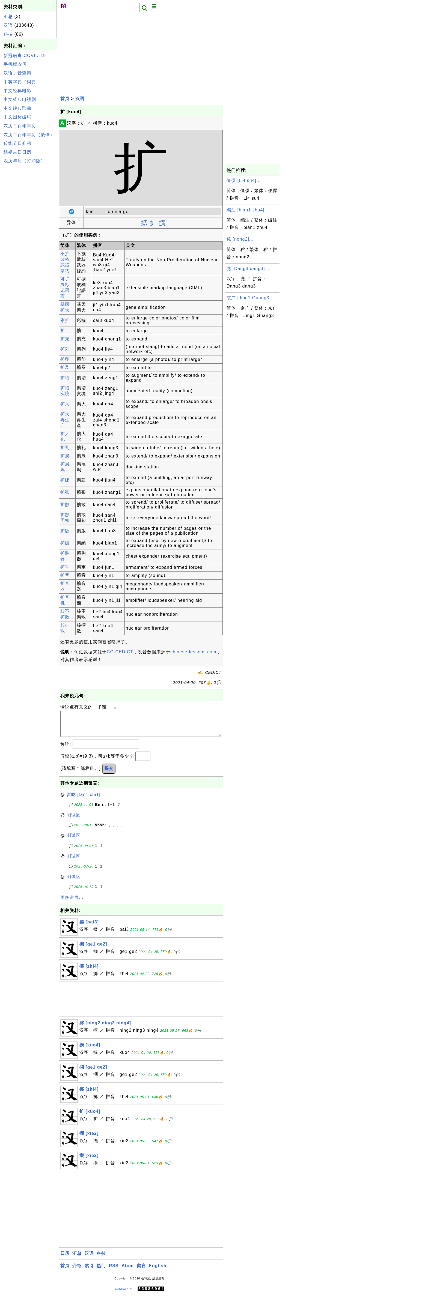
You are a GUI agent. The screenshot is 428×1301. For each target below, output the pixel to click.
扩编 (65, 543)
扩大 (65, 404)
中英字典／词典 (20, 82)
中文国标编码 (17, 117)
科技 (8, 34)
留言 (141, 1271)
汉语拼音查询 (17, 73)
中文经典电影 (17, 90)
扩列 (65, 349)
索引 (89, 1271)
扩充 (65, 338)
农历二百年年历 (20, 125)
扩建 (65, 480)
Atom (127, 1271)
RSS (114, 1271)
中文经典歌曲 (17, 108)
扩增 (65, 377)
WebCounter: (124, 1294)
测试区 (74, 820)
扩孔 (65, 447)
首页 (65, 98)
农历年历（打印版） (24, 160)
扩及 (65, 367)
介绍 (77, 1271)
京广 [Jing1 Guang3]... (251, 297)
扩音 (65, 575)
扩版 (65, 530)
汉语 (8, 25)
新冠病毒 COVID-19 (25, 55)
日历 (65, 1259)
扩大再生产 (65, 420)
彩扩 (65, 320)
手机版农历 (15, 64)
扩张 (65, 492)
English (158, 1271)
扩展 (65, 455)
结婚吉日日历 (17, 152)
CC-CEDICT (120, 652)
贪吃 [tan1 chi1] (83, 800)
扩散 (65, 504)
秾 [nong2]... (240, 239)
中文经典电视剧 (20, 99)
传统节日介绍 (17, 143)
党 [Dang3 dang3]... (248, 268)
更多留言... (71, 903)
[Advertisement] (29, 248)
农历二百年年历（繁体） (29, 134)
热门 (101, 1271)
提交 (109, 773)
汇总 (8, 16)
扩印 (65, 359)
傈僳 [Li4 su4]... (244, 180)
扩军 (65, 567)
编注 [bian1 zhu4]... (248, 210)
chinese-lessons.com (193, 652)
